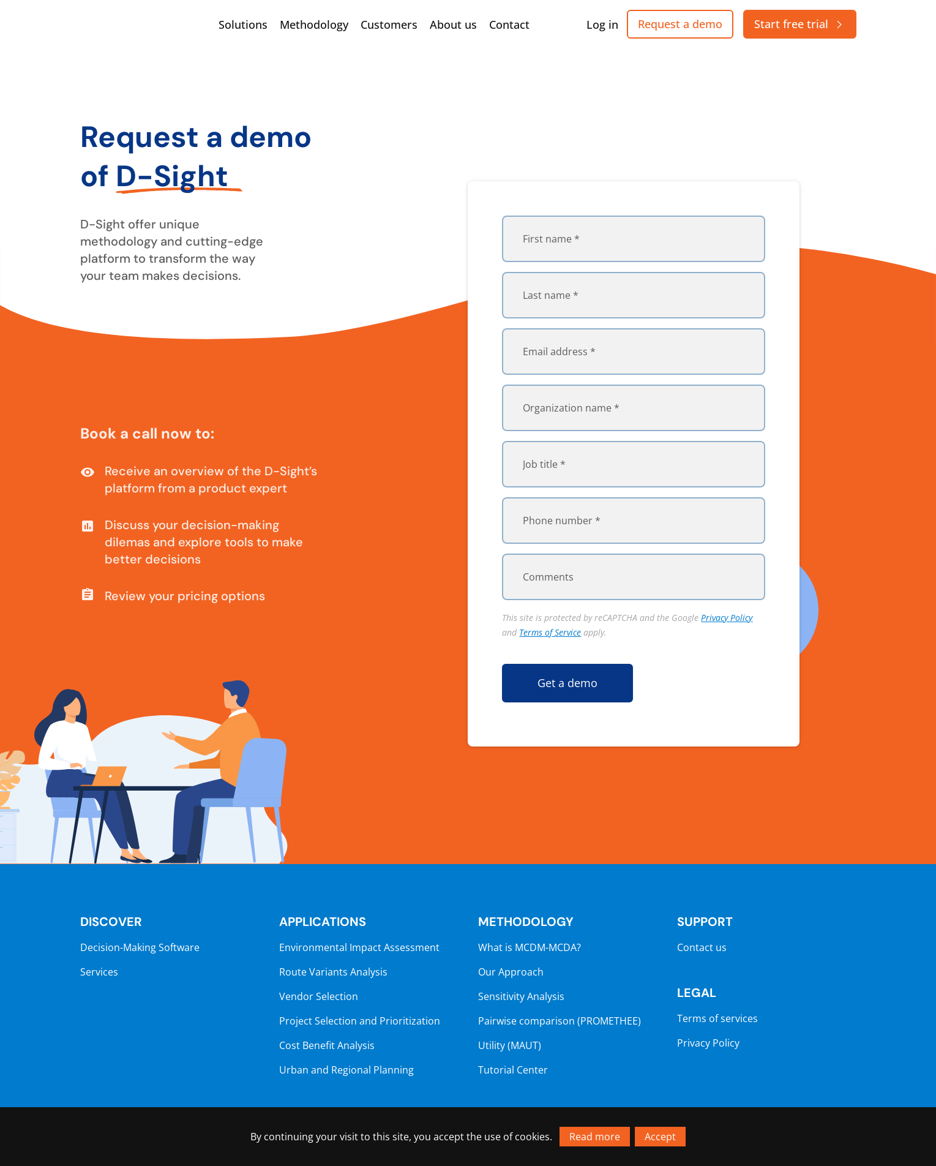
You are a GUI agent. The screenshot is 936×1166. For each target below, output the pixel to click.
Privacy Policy (726, 617)
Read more (594, 1136)
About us (453, 24)
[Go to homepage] (141, 24)
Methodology (314, 24)
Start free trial (799, 24)
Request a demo (680, 24)
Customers (389, 24)
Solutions (243, 24)
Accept (660, 1136)
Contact (509, 24)
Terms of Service (550, 632)
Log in (602, 24)
